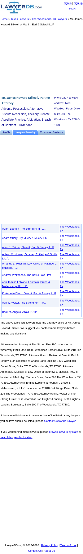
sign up (78, 3)
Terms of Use (68, 545)
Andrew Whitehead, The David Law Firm (26, 274)
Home (4, 19)
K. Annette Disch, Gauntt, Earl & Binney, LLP (29, 293)
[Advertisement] (41, 61)
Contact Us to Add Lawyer (60, 420)
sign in (68, 3)
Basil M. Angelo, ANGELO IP (19, 311)
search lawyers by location (16, 437)
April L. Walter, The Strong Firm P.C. (24, 302)
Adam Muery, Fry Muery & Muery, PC (24, 237)
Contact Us (35, 550)
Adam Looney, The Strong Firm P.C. (23, 228)
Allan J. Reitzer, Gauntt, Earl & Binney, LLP (28, 247)
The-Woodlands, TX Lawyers (50, 19)
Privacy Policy (49, 545)
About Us (49, 550)
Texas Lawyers (20, 19)
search (73, 8)
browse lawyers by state (63, 431)
